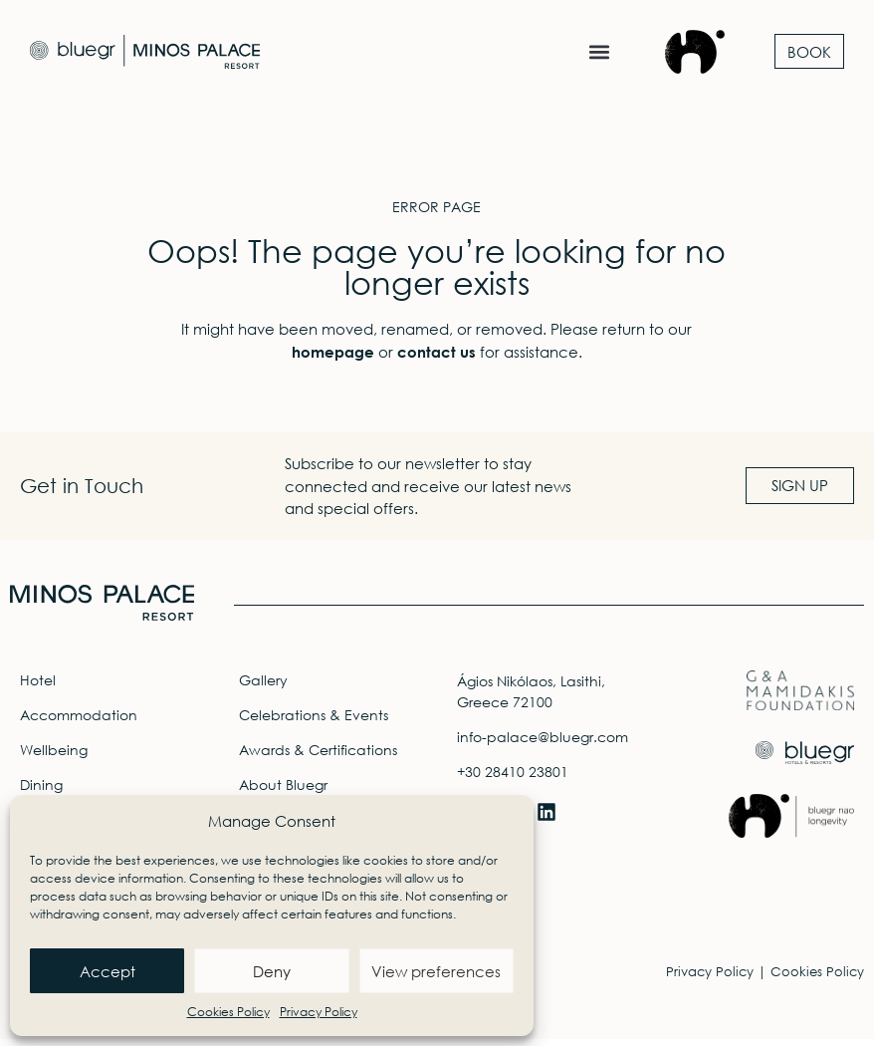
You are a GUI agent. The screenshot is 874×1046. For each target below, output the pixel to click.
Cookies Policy (228, 1011)
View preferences (436, 971)
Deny (272, 971)
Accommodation (78, 721)
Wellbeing (54, 756)
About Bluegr (283, 791)
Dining (41, 791)
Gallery (263, 686)
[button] (598, 51)
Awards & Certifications (318, 756)
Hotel (38, 686)
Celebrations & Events (313, 721)
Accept (107, 971)
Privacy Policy (318, 1011)
